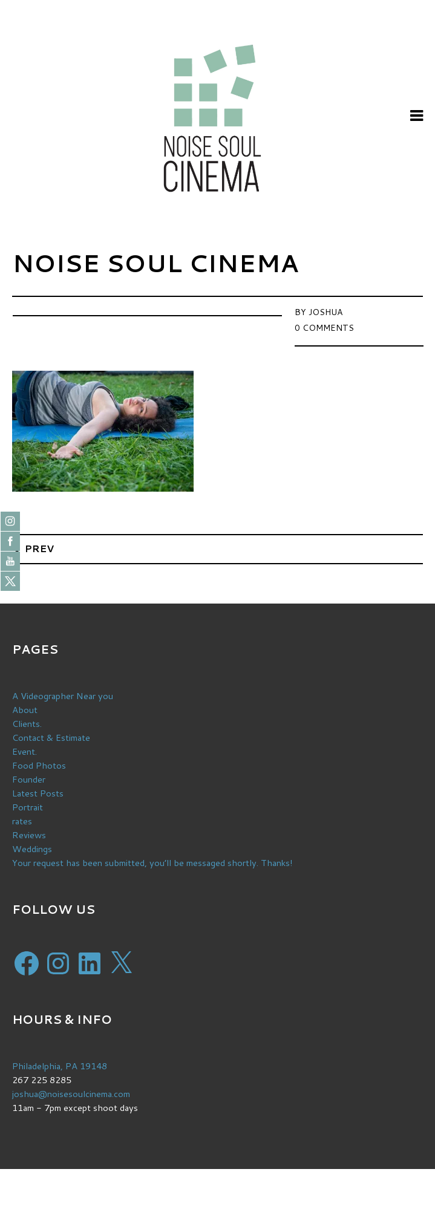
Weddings (32, 848)
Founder (28, 779)
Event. (24, 751)
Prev (39, 548)
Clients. (27, 723)
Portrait (27, 807)
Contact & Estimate (51, 737)
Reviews (29, 835)
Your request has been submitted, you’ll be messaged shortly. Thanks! (152, 862)
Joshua (325, 312)
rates (22, 821)
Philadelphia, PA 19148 (59, 1066)
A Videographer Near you (62, 695)
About (25, 709)
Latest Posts (38, 793)
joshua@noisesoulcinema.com (71, 1093)
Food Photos (39, 765)
